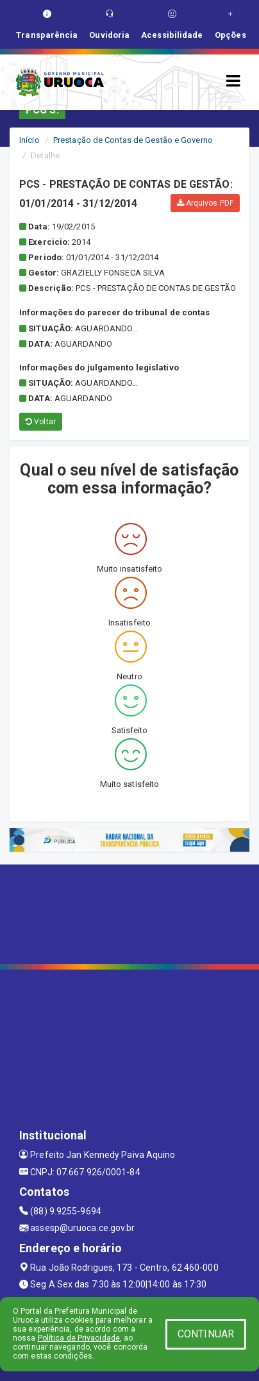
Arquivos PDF (205, 203)
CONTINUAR (206, 1334)
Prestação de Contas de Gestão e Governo (133, 140)
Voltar (41, 421)
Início (29, 140)
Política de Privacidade (79, 1338)
